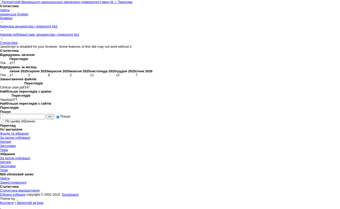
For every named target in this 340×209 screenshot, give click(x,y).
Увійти (5, 10)
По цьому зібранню (18, 121)
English (22, 14)
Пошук (63, 116)
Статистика (8, 43)
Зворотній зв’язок (30, 203)
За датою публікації (15, 138)
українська (8, 14)
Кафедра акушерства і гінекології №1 (29, 26)
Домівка (6, 18)
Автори (5, 142)
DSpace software (12, 194)
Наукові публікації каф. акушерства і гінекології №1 (39, 34)
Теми (4, 150)
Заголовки (8, 146)
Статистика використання (20, 190)
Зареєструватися (13, 182)
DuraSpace (70, 194)
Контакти (7, 203)
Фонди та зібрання (14, 133)
